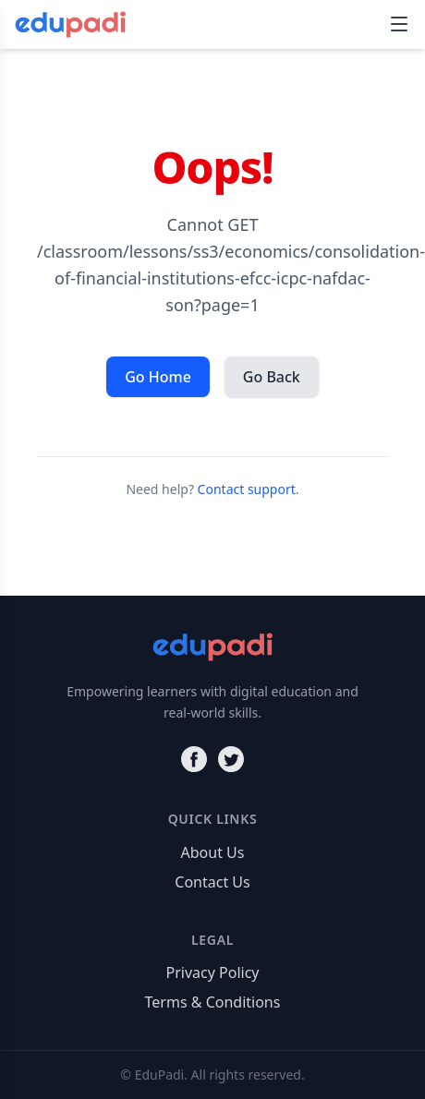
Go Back (271, 377)
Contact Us (212, 882)
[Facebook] (194, 759)
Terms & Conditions (213, 1002)
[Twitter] (231, 759)
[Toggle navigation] (399, 24)
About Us (213, 852)
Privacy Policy (213, 972)
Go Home (158, 377)
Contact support (247, 489)
